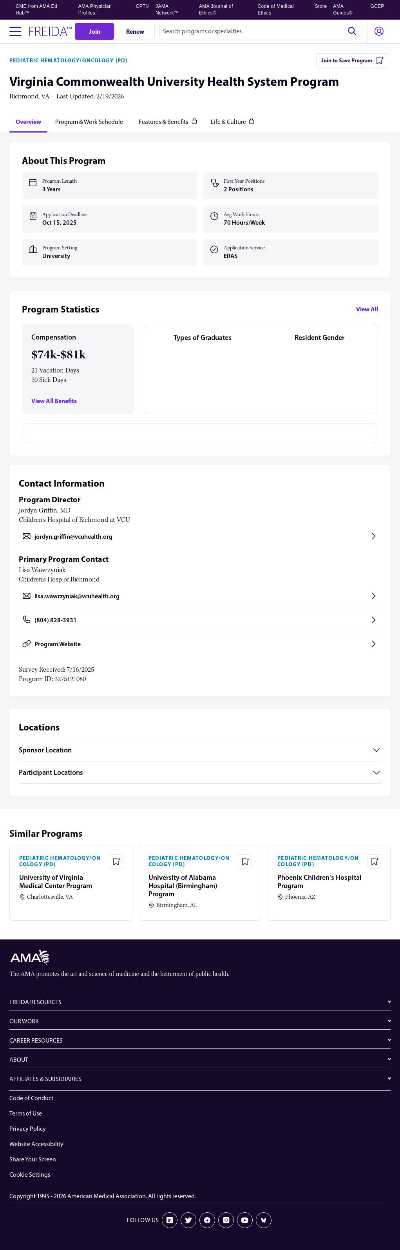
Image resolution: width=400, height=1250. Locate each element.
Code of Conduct (31, 1098)
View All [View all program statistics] (367, 309)
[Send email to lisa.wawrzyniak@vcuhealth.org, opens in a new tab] (200, 596)
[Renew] (135, 31)
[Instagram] (226, 1220)
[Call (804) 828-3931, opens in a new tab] (200, 620)
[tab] (28, 122)
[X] (188, 1220)
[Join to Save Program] (352, 60)
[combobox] (261, 31)
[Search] (352, 31)
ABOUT (18, 1059)
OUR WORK (24, 1021)
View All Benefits (54, 401)
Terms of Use (25, 1113)
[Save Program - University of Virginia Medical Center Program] (116, 861)
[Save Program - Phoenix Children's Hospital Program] (374, 861)
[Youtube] (245, 1220)
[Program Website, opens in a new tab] (200, 643)
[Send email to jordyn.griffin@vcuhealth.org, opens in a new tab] (200, 536)
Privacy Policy (27, 1128)
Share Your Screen (32, 1159)
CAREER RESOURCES (36, 1040)
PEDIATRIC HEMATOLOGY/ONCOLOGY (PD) (68, 60)
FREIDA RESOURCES (35, 1002)
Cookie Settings (29, 1174)
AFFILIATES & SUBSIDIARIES (45, 1079)
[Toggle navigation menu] (15, 31)
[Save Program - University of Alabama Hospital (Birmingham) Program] (245, 861)
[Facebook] (207, 1220)
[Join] (94, 31)
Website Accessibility (36, 1144)
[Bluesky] (263, 1220)
